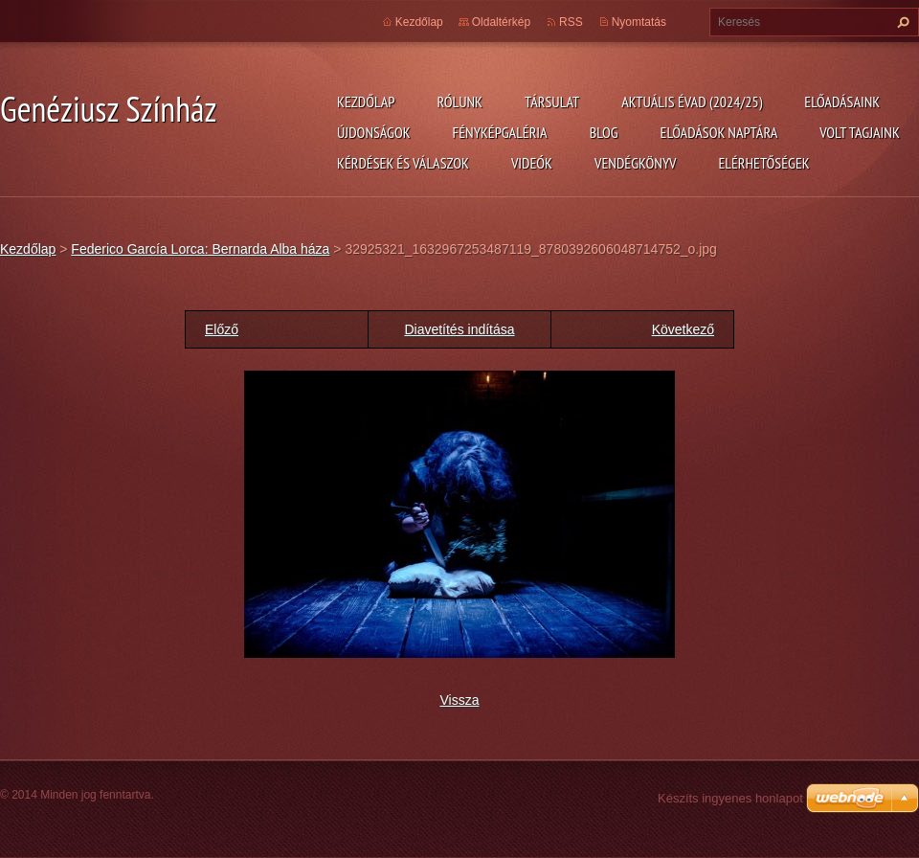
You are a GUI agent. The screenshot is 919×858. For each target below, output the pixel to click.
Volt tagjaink (859, 132)
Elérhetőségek (764, 162)
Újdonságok (374, 132)
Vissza (460, 700)
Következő (683, 329)
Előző (221, 329)
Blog (604, 132)
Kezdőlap (365, 101)
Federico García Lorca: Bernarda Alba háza (200, 249)
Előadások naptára (719, 132)
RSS (571, 22)
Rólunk (459, 101)
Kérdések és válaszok (403, 162)
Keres (900, 22)
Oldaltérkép (501, 22)
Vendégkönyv (635, 162)
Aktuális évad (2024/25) (691, 101)
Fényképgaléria (500, 132)
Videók (531, 162)
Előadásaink (842, 101)
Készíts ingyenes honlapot (730, 798)
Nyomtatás (639, 22)
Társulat (552, 101)
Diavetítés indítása (459, 329)
